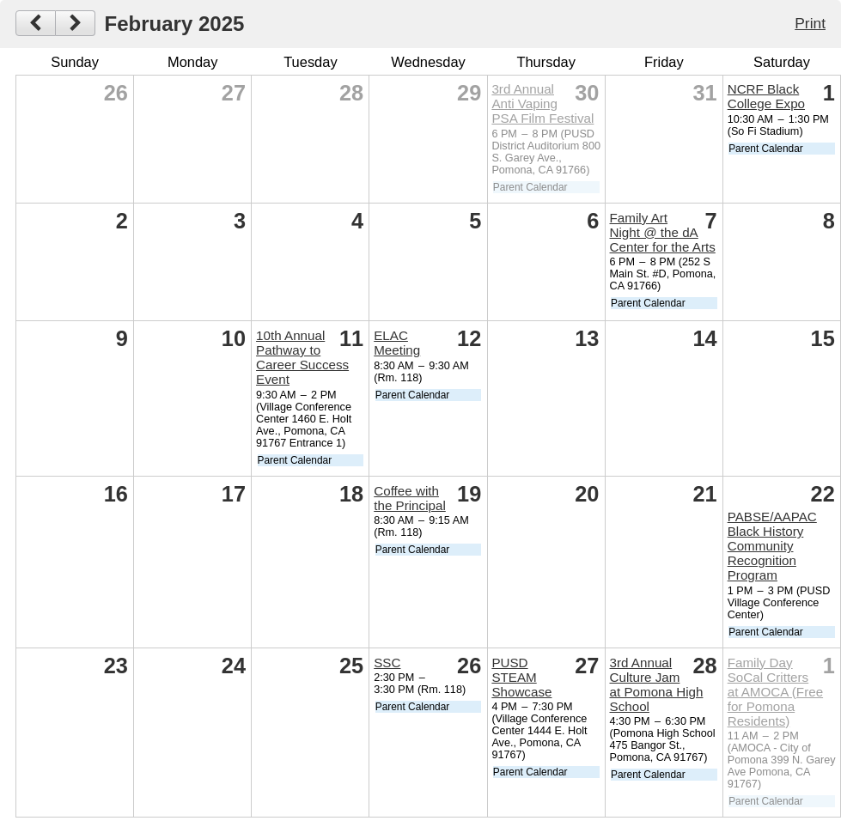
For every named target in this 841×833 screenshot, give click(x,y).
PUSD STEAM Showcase (521, 677)
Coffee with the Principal (410, 498)
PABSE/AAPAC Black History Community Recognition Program (772, 545)
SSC (387, 662)
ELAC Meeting (397, 342)
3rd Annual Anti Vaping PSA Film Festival (542, 103)
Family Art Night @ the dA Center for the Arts (663, 232)
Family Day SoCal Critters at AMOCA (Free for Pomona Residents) (775, 691)
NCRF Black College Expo (766, 96)
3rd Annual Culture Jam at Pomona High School (657, 684)
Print (810, 23)
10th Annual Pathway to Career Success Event (302, 357)
